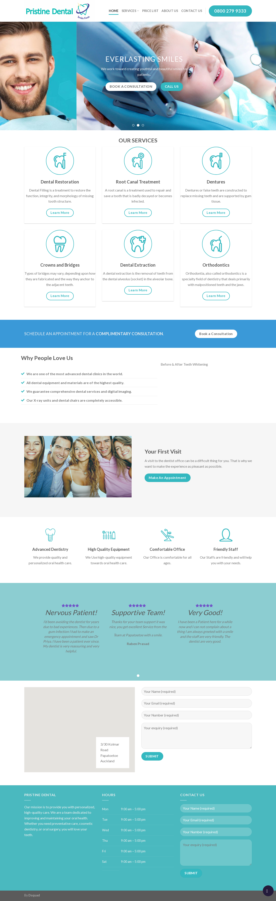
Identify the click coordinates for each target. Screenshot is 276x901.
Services (130, 11)
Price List (150, 11)
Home (114, 11)
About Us (170, 11)
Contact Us (191, 11)
